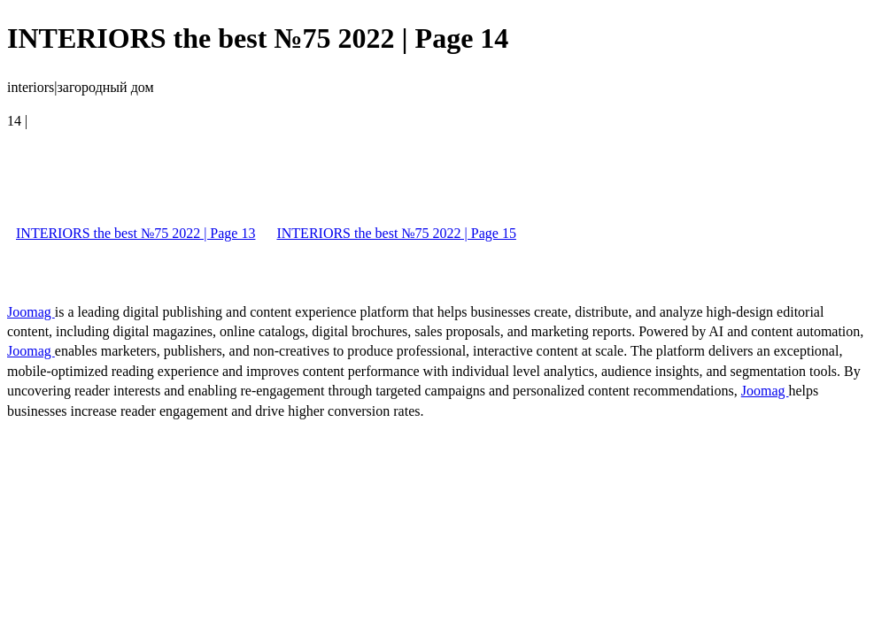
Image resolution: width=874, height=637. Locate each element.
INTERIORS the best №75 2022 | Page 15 (395, 233)
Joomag (31, 311)
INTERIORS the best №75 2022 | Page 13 (135, 233)
